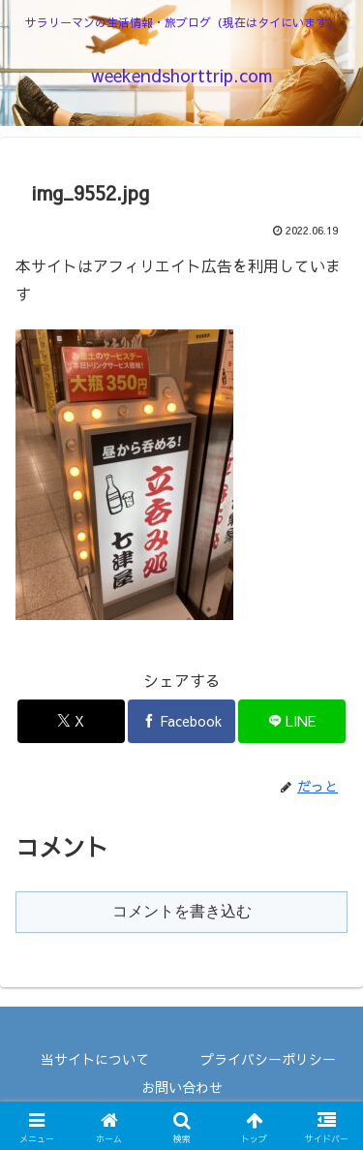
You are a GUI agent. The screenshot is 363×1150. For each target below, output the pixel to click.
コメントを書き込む (182, 911)
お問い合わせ (182, 1087)
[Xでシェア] (71, 721)
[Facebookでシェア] (181, 721)
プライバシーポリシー (268, 1059)
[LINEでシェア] (292, 721)
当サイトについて (95, 1059)
